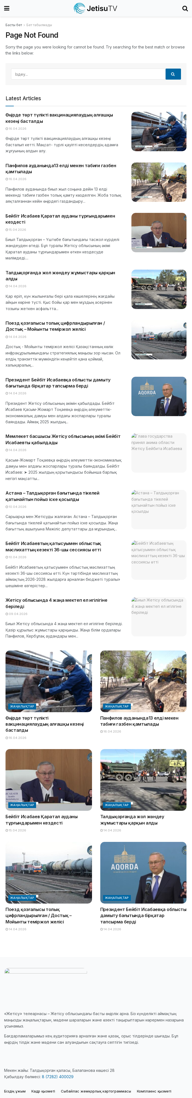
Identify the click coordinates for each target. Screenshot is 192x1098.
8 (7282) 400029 (58, 1076)
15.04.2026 (16, 230)
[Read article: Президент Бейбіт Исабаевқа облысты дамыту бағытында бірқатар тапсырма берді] (158, 396)
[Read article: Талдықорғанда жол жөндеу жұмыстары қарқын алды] (158, 289)
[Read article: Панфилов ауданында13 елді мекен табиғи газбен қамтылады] (158, 182)
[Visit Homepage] (96, 8)
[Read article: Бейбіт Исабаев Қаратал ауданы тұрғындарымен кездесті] (158, 232)
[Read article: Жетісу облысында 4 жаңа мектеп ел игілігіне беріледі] (158, 616)
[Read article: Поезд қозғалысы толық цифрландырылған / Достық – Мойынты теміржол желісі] (158, 339)
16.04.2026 (16, 129)
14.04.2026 (16, 286)
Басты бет (14, 25)
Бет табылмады (39, 25)
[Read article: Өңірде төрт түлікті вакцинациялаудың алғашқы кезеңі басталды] (158, 131)
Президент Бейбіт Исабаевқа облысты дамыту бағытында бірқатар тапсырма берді (143, 916)
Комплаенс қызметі (154, 1091)
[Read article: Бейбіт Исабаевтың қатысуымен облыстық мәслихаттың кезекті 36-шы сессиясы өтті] (158, 560)
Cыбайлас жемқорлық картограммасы (96, 1091)
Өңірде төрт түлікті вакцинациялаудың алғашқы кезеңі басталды (45, 724)
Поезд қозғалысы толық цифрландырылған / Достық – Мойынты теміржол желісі (39, 916)
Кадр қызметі (43, 1091)
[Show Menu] (6, 8)
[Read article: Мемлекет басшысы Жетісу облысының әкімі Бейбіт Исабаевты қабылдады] (158, 453)
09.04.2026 (17, 614)
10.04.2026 (16, 507)
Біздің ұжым (15, 1091)
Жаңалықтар (22, 706)
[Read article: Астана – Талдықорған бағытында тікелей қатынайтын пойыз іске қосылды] (158, 509)
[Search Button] (185, 8)
